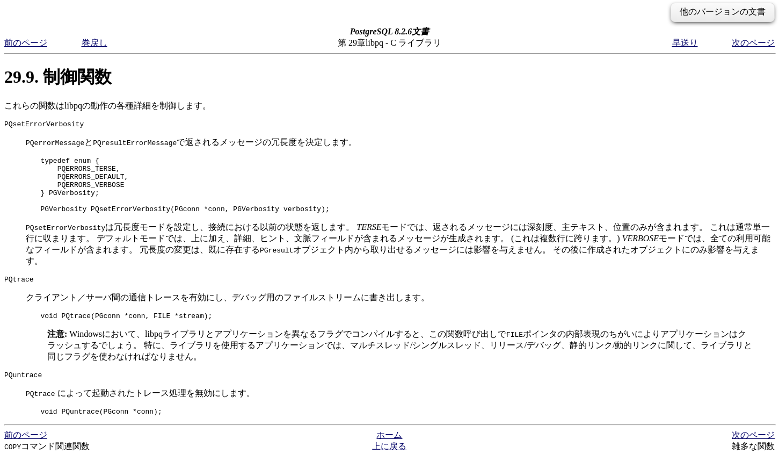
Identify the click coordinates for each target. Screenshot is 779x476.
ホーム (389, 454)
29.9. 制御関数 (58, 76)
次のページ (753, 42)
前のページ (25, 42)
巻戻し (94, 42)
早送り (685, 42)
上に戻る (389, 465)
